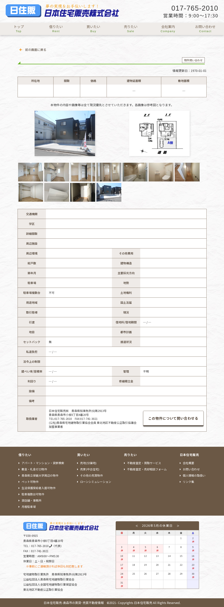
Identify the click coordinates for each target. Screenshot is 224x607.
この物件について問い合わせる (173, 418)
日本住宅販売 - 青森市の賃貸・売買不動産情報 (62, 12)
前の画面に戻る (32, 49)
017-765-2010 (41, 546)
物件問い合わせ (193, 60)
